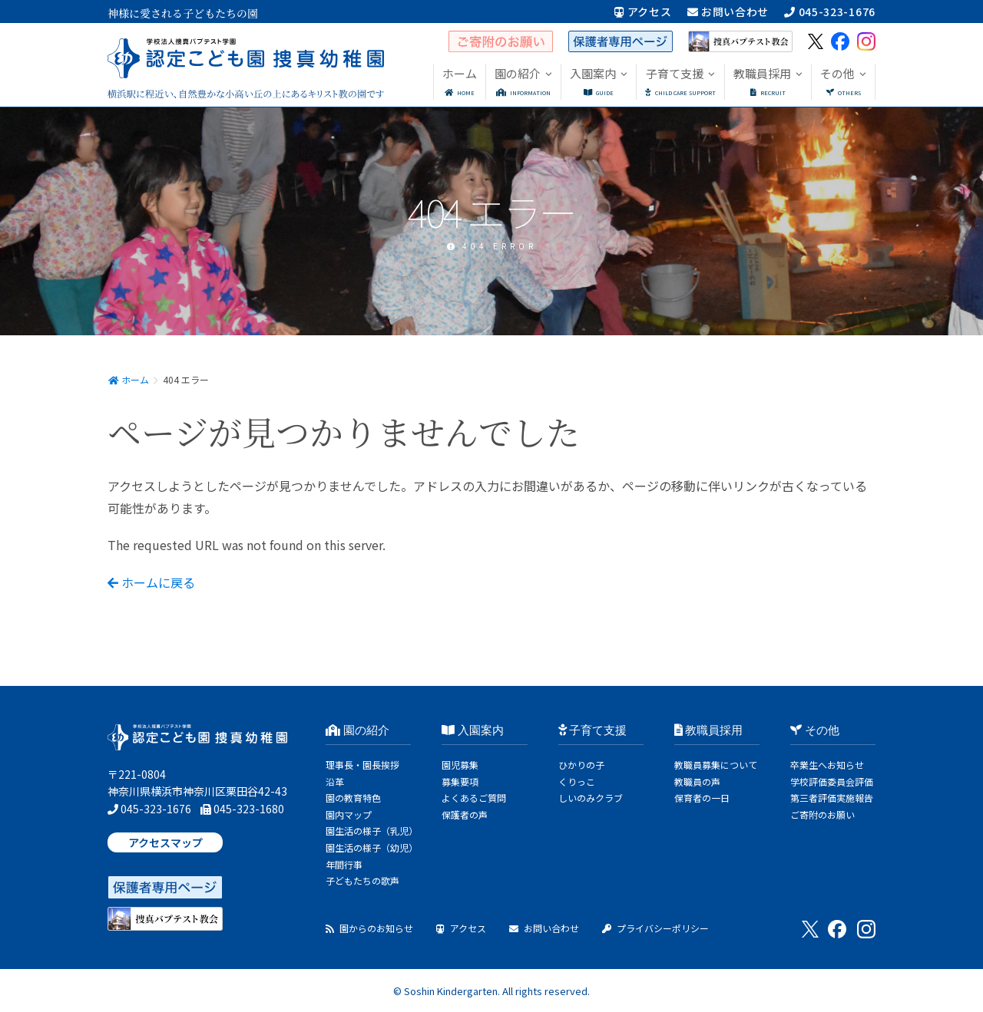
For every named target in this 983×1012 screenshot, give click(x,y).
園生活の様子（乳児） (372, 830)
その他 (814, 730)
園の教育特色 (353, 797)
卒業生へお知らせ (827, 764)
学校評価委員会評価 (831, 781)
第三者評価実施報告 (831, 797)
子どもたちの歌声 (362, 880)
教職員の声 (697, 781)
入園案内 (473, 730)
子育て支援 (592, 730)
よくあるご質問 (474, 797)
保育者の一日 (702, 797)
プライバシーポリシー (655, 928)
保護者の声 (465, 814)
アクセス (642, 11)
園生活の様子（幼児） (372, 847)
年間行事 (344, 864)
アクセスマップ (165, 842)
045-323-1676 (829, 11)
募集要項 (460, 781)
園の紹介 (357, 730)
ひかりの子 (581, 764)
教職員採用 (708, 730)
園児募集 (460, 764)
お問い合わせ (728, 11)
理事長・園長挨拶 (362, 764)
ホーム (128, 379)
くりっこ (576, 781)
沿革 (335, 781)
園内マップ (349, 814)
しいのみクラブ (590, 797)
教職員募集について (715, 764)
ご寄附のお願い (822, 814)
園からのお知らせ (369, 928)
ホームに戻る (151, 582)
